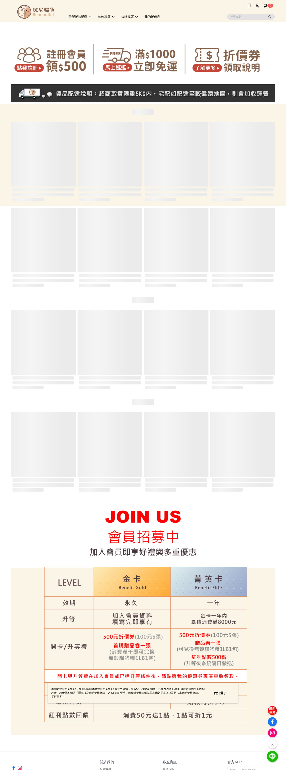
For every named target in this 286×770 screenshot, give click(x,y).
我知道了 (220, 693)
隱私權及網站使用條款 (91, 692)
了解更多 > (57, 696)
